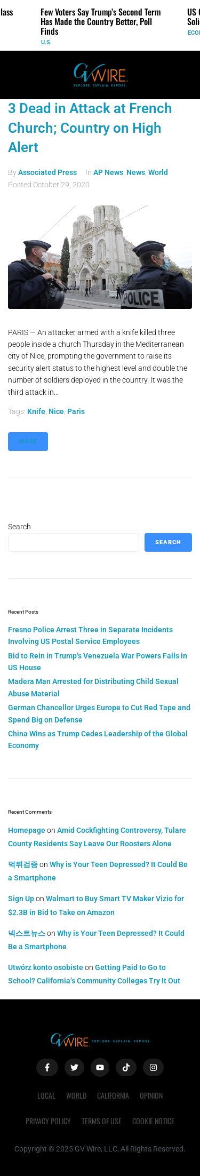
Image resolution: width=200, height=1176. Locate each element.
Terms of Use (102, 1120)
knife (36, 411)
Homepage (26, 830)
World (158, 172)
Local (46, 1095)
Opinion (151, 1095)
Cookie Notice (153, 1120)
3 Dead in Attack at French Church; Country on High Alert (90, 127)
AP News (108, 172)
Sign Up (21, 898)
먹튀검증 (23, 864)
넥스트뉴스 (26, 933)
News (135, 172)
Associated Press (47, 172)
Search (19, 526)
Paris (76, 411)
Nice (56, 411)
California (113, 1095)
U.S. (46, 42)
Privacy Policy (48, 1120)
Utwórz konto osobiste (45, 967)
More (28, 441)
